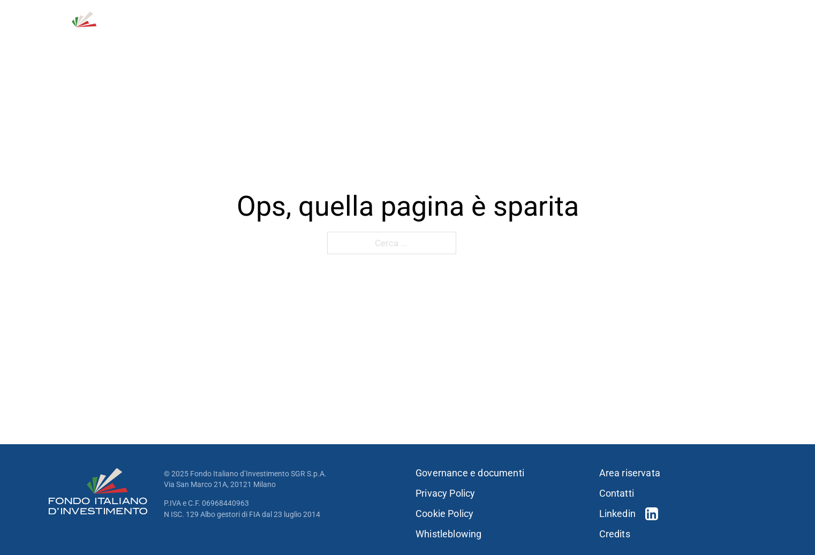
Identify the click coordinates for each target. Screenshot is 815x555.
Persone (589, 37)
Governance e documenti (470, 473)
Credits (614, 534)
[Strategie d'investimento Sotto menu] (487, 37)
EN (761, 16)
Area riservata (630, 473)
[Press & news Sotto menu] (763, 37)
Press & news (728, 37)
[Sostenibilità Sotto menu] (683, 37)
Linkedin (617, 513)
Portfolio (526, 37)
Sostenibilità (648, 37)
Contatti (671, 16)
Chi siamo (344, 37)
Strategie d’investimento (429, 37)
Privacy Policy (446, 493)
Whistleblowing (449, 534)
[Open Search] (710, 16)
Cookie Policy (444, 514)
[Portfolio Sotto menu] (554, 37)
